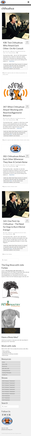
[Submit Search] (2, 260)
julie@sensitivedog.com (6, 429)
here (11, 67)
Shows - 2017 (5, 52)
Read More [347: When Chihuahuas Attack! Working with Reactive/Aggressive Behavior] (19, 128)
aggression (5, 186)
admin (6, 232)
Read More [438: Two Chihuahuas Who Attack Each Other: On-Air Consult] (11, 61)
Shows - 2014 (5, 166)
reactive (6, 74)
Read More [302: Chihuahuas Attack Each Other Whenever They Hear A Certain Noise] (11, 174)
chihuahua (12, 186)
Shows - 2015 (5, 119)
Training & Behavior (12, 52)
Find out (12, 348)
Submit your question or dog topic (9, 340)
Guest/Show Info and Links (20, 51)
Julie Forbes (7, 51)
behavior (8, 186)
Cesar (7, 254)
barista (4, 254)
